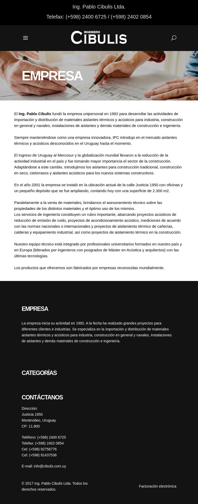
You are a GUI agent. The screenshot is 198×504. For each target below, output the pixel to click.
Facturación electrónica (157, 486)
